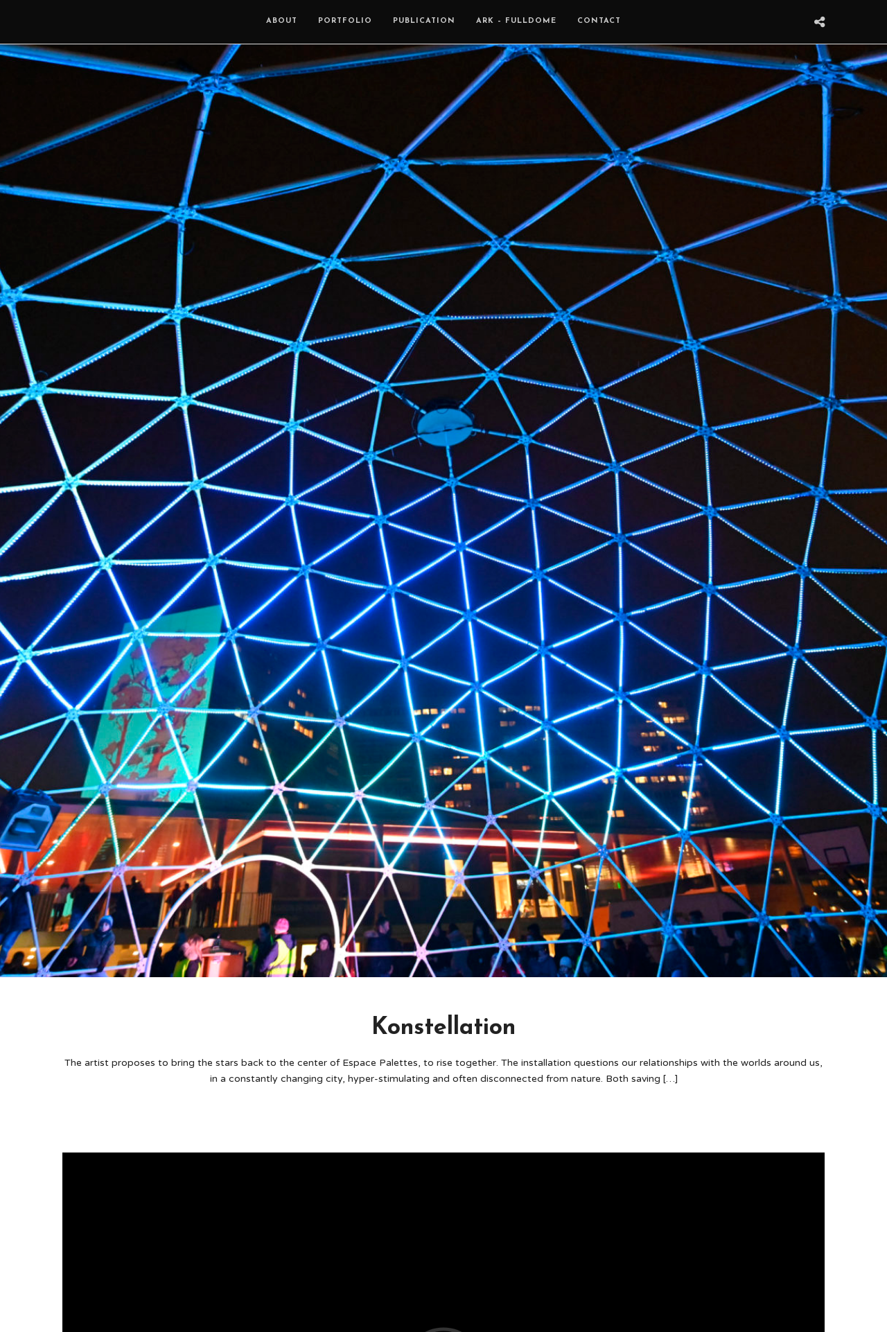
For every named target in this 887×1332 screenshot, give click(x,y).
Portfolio (345, 21)
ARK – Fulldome (516, 21)
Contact (599, 21)
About (281, 21)
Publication (424, 21)
